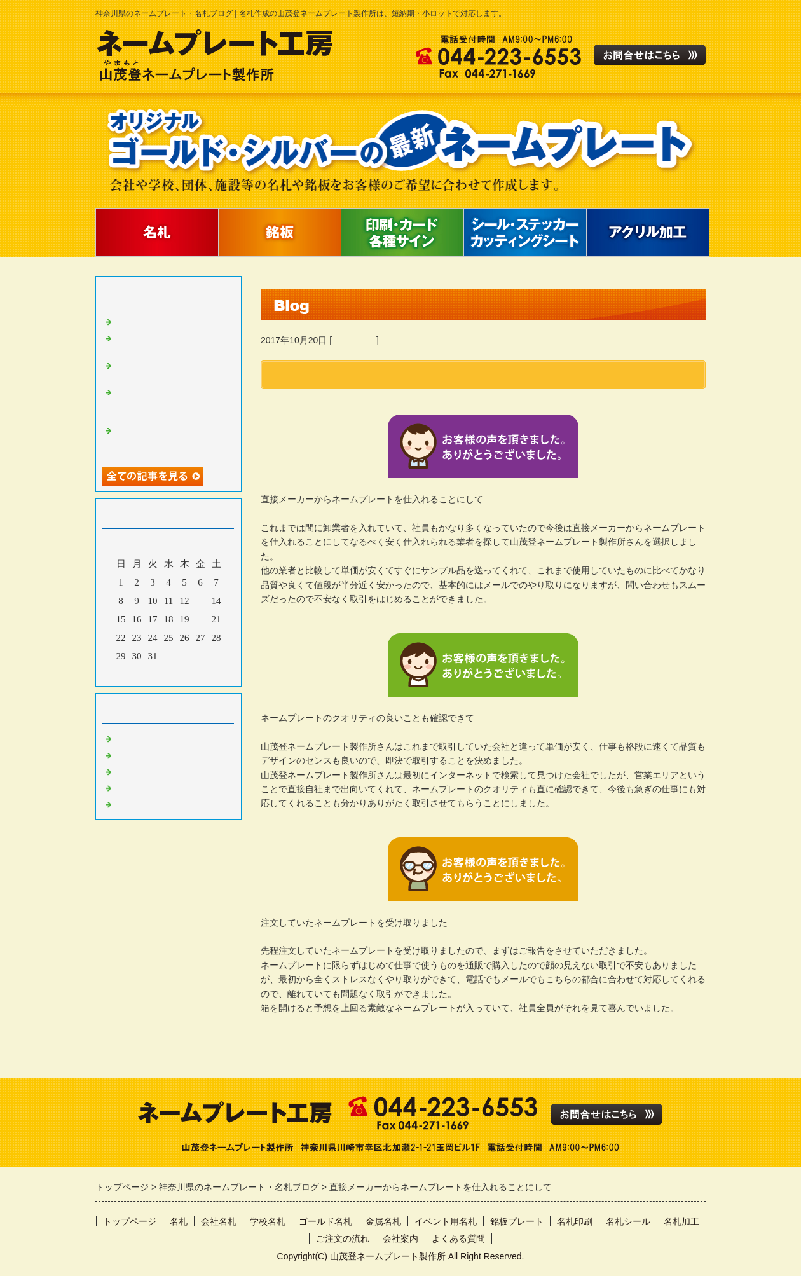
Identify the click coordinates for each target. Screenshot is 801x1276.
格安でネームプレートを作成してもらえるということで (171, 440)
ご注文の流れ (342, 1238)
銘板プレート (517, 1221)
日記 (124, 787)
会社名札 (218, 1221)
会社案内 (400, 1238)
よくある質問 (458, 1238)
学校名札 (267, 1221)
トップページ (129, 1221)
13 (200, 601)
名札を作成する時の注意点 (171, 320)
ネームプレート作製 (157, 737)
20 (200, 619)
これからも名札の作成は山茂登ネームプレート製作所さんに (171, 402)
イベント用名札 (445, 1221)
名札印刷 (574, 1221)
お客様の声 (354, 340)
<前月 (144, 673)
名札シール (628, 1221)
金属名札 (383, 1221)
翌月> (193, 673)
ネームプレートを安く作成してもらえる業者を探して (171, 369)
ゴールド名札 (325, 1221)
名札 (179, 1221)
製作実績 (133, 803)
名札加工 (681, 1221)
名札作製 (133, 754)
